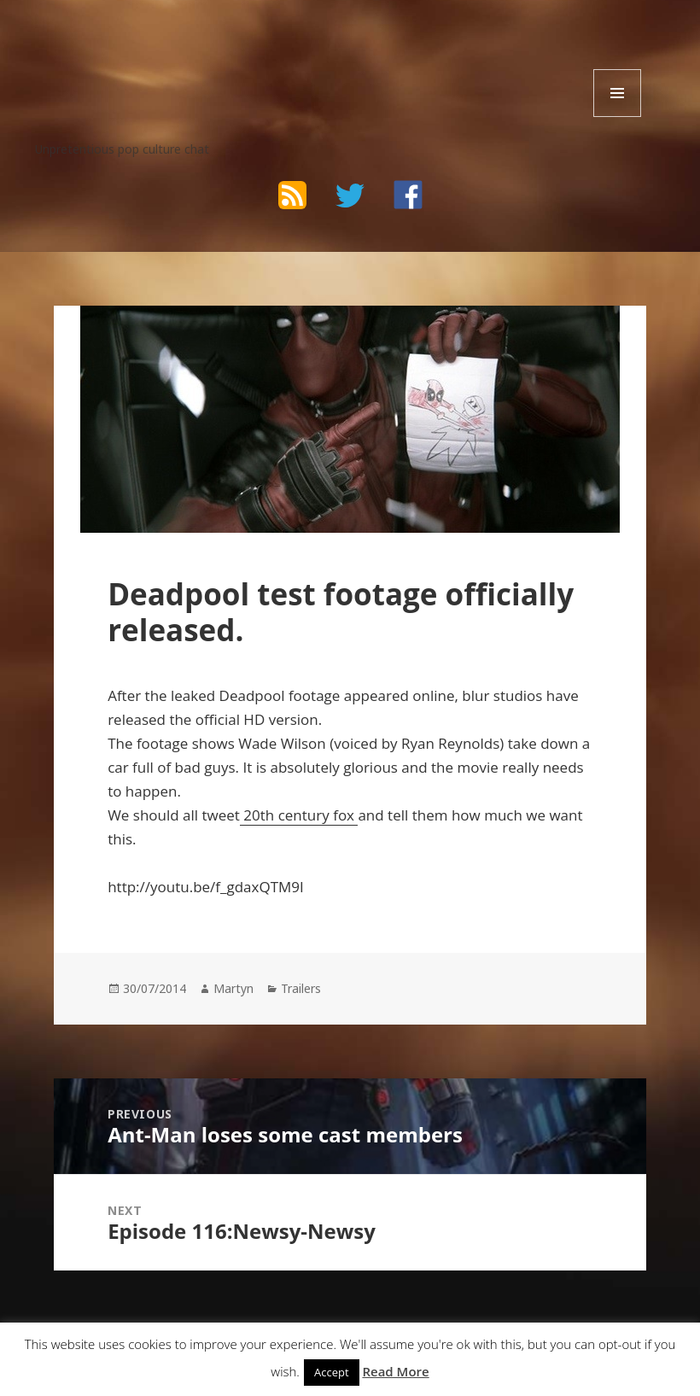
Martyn (233, 988)
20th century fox (299, 815)
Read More (395, 1371)
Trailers (301, 988)
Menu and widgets (617, 116)
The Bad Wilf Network (170, 51)
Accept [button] (331, 1372)
